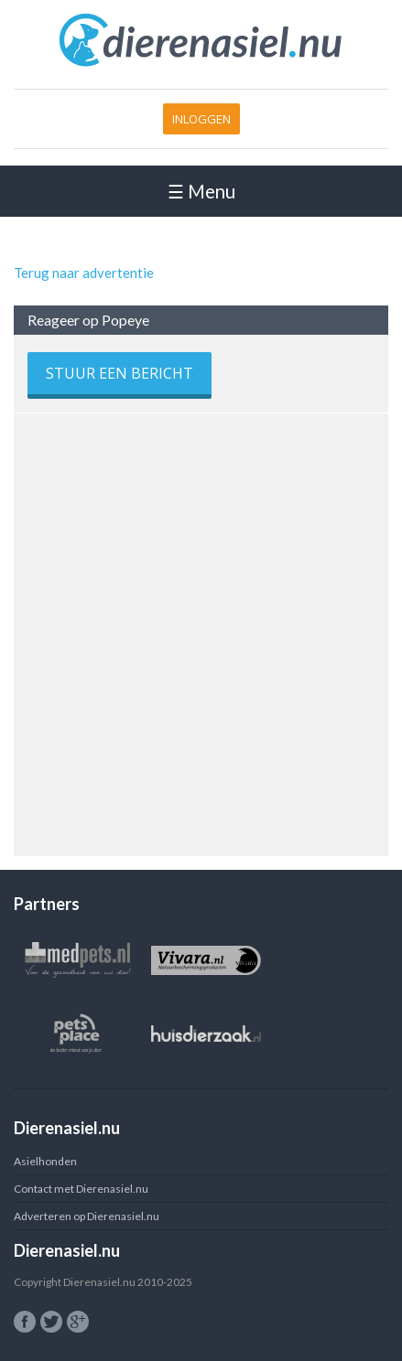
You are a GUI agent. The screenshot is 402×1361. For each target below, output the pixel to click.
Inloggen (201, 119)
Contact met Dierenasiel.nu (81, 1188)
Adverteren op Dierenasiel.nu (86, 1216)
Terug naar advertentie (84, 272)
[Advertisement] (201, 628)
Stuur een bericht (119, 373)
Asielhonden (45, 1161)
